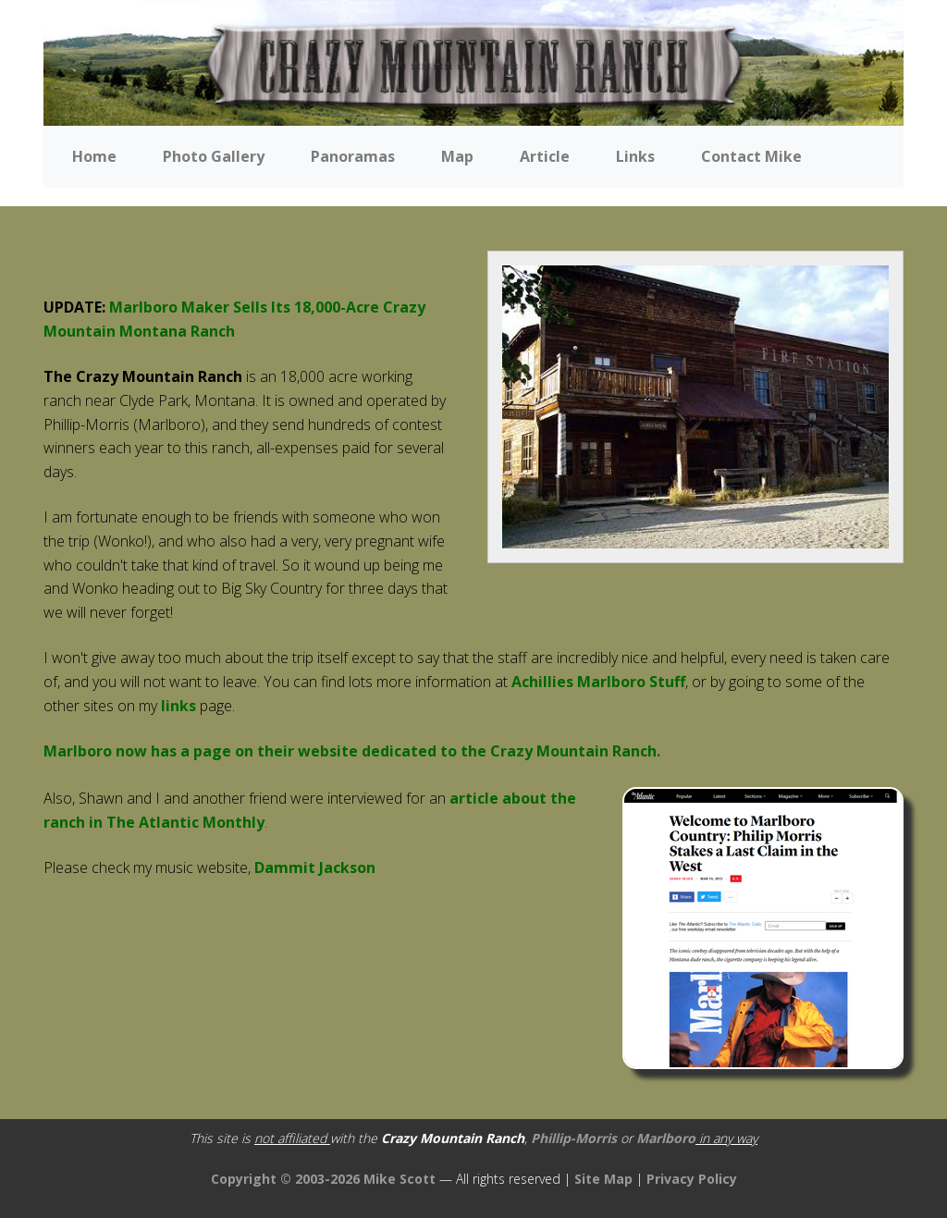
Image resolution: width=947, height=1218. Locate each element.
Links (635, 156)
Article (545, 156)
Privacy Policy (691, 1178)
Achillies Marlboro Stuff (598, 681)
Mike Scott (401, 1178)
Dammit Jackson (314, 867)
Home (94, 156)
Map (457, 156)
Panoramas (353, 156)
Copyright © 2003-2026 (285, 1178)
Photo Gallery (213, 156)
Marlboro (665, 1138)
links (180, 705)
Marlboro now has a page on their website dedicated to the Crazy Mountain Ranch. (351, 751)
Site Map (603, 1178)
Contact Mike (751, 156)
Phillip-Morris (574, 1138)
